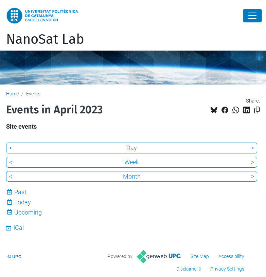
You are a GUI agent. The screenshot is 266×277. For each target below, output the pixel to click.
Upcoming (28, 212)
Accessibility (231, 256)
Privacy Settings (227, 269)
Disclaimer (187, 269)
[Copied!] (257, 110)
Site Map (200, 256)
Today (22, 202)
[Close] (252, 15)
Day (131, 147)
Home (12, 93)
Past (20, 192)
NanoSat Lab (45, 39)
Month (132, 176)
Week (131, 162)
